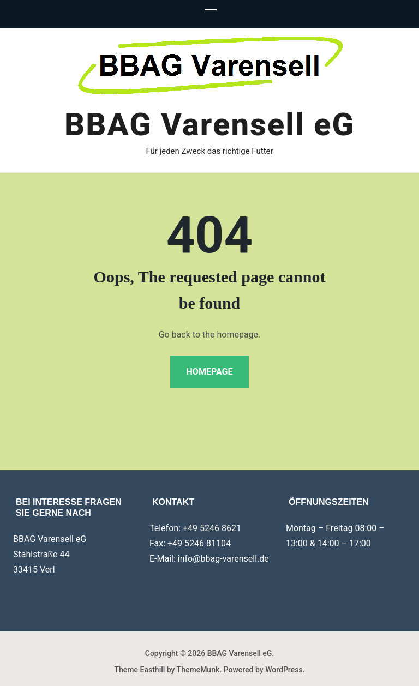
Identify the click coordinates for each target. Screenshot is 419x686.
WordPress (283, 669)
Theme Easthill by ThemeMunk (167, 669)
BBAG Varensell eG (209, 124)
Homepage (210, 371)
